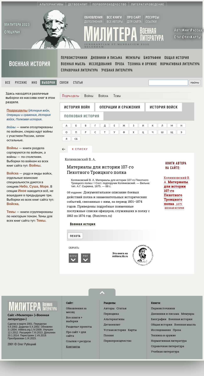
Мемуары (187, 314)
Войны (12, 148)
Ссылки (78, 341)
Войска (12, 173)
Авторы (109, 308)
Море (44, 186)
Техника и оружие (163, 335)
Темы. (41, 220)
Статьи (78, 82)
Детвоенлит (112, 324)
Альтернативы (114, 319)
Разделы (79, 326)
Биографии (158, 319)
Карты (132, 330)
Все (7, 82)
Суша (33, 186)
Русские (21, 82)
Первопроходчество (117, 341)
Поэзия (109, 335)
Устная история (115, 330)
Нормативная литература (169, 341)
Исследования (161, 330)
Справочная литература (167, 346)
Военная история (29, 64)
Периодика (111, 314)
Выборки (48, 82)
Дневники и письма (165, 314)
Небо (23, 186)
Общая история (161, 324)
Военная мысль (185, 324)
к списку (80, 149)
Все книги (74, 319)
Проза (177, 330)
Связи (64, 82)
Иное (22, 191)
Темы (11, 212)
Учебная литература (165, 351)
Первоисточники (163, 308)
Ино (34, 82)
